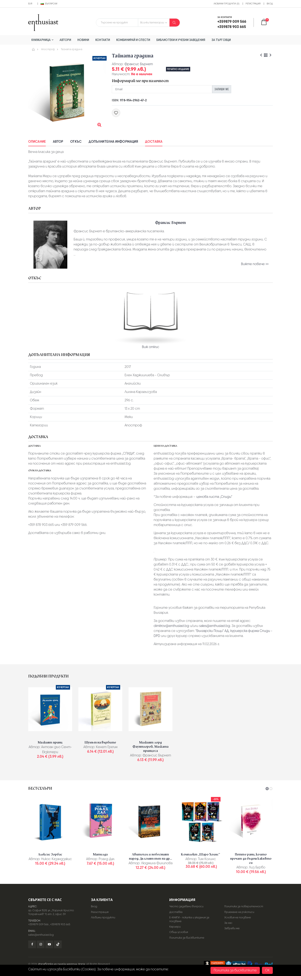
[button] (266, 22)
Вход (270, 3)
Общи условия (178, 932)
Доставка (153, 141)
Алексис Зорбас (50, 854)
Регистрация (253, 3)
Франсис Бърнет (138, 64)
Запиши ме (221, 89)
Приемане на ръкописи (239, 912)
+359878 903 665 (60, 924)
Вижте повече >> (255, 264)
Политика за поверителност (243, 906)
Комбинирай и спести (133, 40)
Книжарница (41, 40)
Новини (83, 40)
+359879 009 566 (38, 924)
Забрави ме (232, 928)
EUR (30, 3)
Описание (37, 141)
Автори (65, 40)
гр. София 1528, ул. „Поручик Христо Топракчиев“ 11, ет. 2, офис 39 (51, 912)
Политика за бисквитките (186, 937)
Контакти (102, 40)
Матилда (100, 854)
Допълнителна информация (113, 141)
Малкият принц (50, 742)
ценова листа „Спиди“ (214, 496)
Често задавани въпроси (186, 906)
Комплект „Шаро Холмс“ (200, 854)
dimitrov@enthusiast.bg (171, 626)
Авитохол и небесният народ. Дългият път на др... (150, 856)
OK (267, 970)
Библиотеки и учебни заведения (180, 40)
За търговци (221, 40)
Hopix (81, 964)
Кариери (175, 926)
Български (49, 3)
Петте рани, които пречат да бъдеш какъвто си (251, 858)
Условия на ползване (237, 917)
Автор (58, 141)
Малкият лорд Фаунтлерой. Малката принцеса (151, 746)
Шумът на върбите (100, 742)
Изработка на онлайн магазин (57, 964)
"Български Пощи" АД (212, 631)
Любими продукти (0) (227, 3)
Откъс (76, 141)
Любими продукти (103, 917)
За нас (228, 923)
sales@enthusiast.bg (214, 626)
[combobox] (117, 23)
